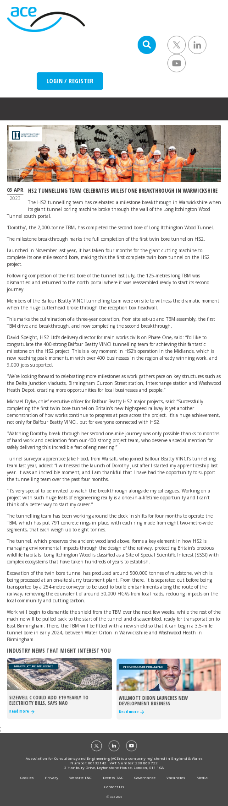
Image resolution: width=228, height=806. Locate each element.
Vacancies (176, 777)
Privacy (51, 777)
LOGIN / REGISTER (70, 80)
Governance (145, 777)
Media (202, 777)
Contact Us (114, 786)
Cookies (27, 777)
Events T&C (113, 777)
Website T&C (80, 777)
